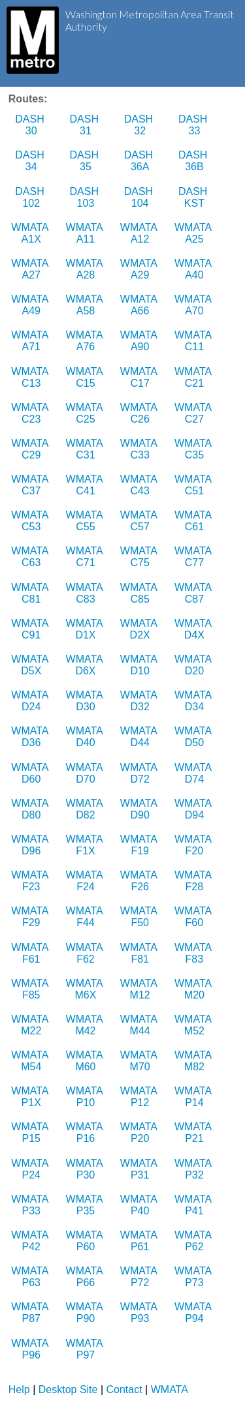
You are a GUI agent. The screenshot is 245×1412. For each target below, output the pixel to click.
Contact (124, 1389)
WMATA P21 (194, 1132)
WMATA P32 (194, 1169)
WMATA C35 (194, 449)
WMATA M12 (140, 989)
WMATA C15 (86, 377)
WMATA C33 (140, 449)
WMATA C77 (194, 556)
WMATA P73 (194, 1276)
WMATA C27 (194, 413)
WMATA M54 (31, 1060)
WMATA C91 (31, 629)
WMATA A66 (140, 304)
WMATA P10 (86, 1096)
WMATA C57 (140, 520)
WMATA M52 (194, 1025)
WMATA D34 (194, 700)
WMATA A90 (140, 340)
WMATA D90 (140, 809)
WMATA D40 (86, 736)
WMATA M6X (86, 989)
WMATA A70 (194, 304)
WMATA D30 (86, 700)
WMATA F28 (194, 880)
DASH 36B (194, 160)
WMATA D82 (86, 809)
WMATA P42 (31, 1240)
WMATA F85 (31, 989)
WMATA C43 (140, 484)
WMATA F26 (140, 880)
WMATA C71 (86, 556)
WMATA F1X (86, 845)
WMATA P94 (194, 1312)
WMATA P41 (194, 1205)
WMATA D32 (140, 700)
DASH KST (194, 197)
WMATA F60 (194, 916)
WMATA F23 (31, 880)
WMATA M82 (194, 1060)
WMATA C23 (31, 413)
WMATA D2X (140, 629)
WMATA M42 (86, 1025)
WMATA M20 (194, 989)
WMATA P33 (31, 1205)
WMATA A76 (86, 340)
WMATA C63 (31, 556)
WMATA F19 (140, 845)
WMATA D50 (194, 736)
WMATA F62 (86, 953)
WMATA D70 (86, 773)
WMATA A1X (31, 233)
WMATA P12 (140, 1096)
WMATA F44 (86, 916)
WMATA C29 (31, 449)
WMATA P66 (86, 1276)
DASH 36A (140, 160)
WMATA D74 (194, 773)
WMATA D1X (86, 629)
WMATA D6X (86, 664)
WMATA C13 (31, 377)
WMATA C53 (31, 520)
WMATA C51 (194, 484)
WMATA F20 (194, 845)
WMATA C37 (31, 484)
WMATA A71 (31, 340)
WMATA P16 (86, 1132)
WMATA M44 (140, 1025)
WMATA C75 (140, 556)
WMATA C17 (140, 377)
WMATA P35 (86, 1205)
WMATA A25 (194, 233)
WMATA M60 (86, 1060)
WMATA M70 (140, 1060)
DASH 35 (86, 160)
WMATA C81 (31, 593)
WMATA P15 (31, 1132)
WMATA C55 (86, 520)
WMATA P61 (140, 1240)
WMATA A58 (86, 304)
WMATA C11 (194, 340)
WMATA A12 (140, 233)
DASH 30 (31, 124)
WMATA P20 (140, 1132)
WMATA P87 (31, 1312)
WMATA (169, 1389)
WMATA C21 (194, 377)
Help (19, 1389)
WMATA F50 (140, 916)
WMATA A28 (86, 269)
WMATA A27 (31, 269)
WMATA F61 (31, 953)
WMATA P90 (86, 1312)
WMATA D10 (140, 664)
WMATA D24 (31, 700)
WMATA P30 (86, 1169)
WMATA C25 (86, 413)
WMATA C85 (140, 593)
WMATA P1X (31, 1096)
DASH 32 (140, 124)
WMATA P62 (194, 1240)
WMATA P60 (86, 1240)
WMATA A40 (194, 269)
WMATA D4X (194, 629)
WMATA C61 (194, 520)
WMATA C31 (86, 449)
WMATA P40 (140, 1205)
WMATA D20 (194, 664)
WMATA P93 (140, 1312)
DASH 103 (86, 197)
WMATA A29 (140, 269)
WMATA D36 (31, 736)
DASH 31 (86, 124)
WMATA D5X (31, 664)
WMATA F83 (194, 953)
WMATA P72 (140, 1276)
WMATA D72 (140, 773)
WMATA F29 (31, 916)
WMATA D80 (31, 809)
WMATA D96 (31, 845)
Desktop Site (68, 1389)
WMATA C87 (194, 593)
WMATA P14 (194, 1096)
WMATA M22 (31, 1025)
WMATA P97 (86, 1349)
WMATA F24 (86, 880)
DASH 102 (31, 197)
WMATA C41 (86, 484)
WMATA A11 (86, 233)
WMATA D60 (31, 773)
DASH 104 (140, 197)
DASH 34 (31, 160)
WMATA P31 (140, 1169)
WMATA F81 (140, 953)
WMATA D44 (140, 736)
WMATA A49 (31, 304)
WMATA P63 (31, 1276)
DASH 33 (194, 124)
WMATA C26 (140, 413)
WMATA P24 (31, 1169)
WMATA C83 (86, 593)
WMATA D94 (194, 809)
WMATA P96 (31, 1349)
